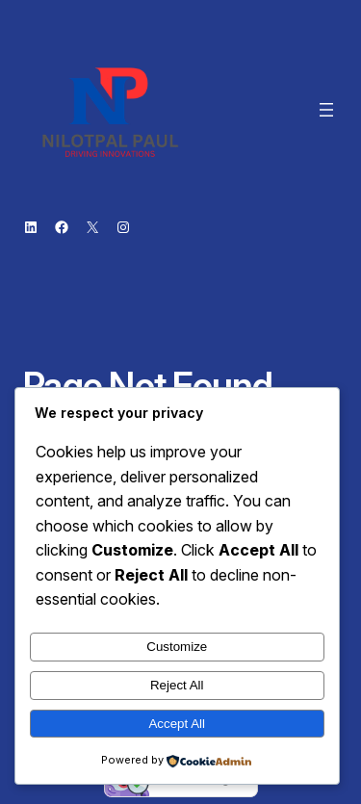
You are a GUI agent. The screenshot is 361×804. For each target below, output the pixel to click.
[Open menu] (326, 109)
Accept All (176, 723)
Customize (176, 646)
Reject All (177, 685)
